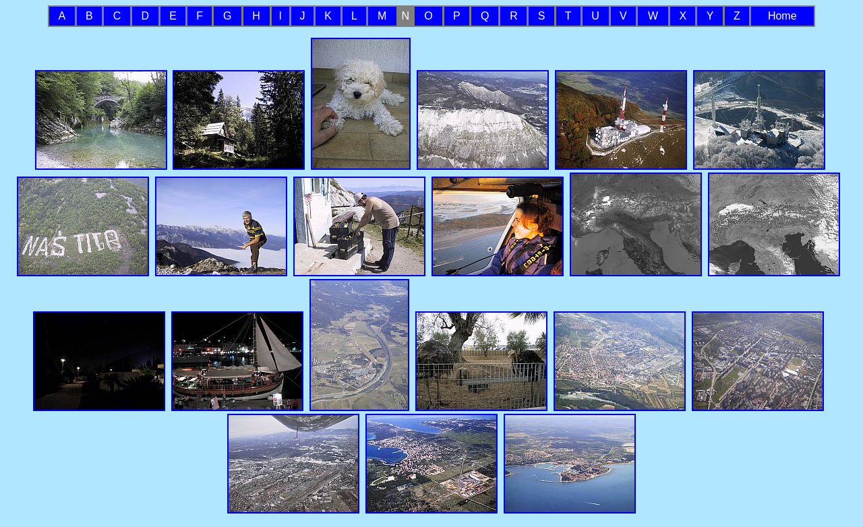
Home (782, 16)
